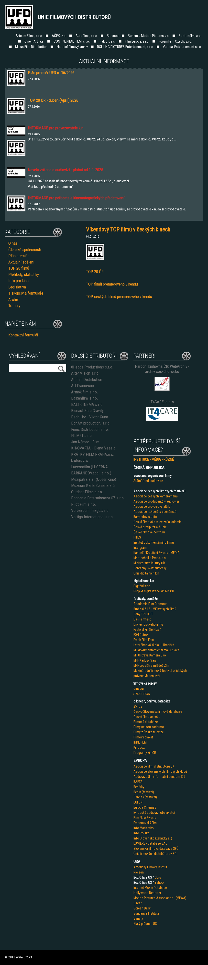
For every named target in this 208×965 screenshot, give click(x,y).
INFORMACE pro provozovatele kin (55, 128)
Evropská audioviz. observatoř (154, 813)
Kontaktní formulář (23, 335)
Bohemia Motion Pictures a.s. (148, 36)
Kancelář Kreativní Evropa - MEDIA (156, 553)
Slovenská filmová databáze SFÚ (155, 848)
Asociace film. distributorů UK (153, 766)
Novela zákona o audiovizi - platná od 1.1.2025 (65, 169)
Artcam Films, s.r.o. (29, 36)
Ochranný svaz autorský (149, 568)
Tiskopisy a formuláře (25, 293)
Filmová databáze (145, 722)
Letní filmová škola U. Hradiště (153, 645)
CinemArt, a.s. (34, 41)
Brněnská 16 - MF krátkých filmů (154, 609)
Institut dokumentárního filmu (153, 542)
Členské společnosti (24, 249)
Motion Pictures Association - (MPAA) (159, 898)
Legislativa (17, 287)
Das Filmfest (142, 619)
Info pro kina (18, 280)
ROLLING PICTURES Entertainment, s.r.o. (125, 47)
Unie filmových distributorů (74, 17)
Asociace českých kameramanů (155, 496)
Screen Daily (142, 908)
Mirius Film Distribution (31, 47)
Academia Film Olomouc (150, 604)
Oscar (137, 903)
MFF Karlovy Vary (144, 660)
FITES (137, 537)
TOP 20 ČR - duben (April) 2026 (53, 100)
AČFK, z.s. (59, 36)
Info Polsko (141, 833)
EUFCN (137, 802)
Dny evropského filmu (148, 624)
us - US (152, 924)
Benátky (138, 787)
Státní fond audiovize (148, 481)
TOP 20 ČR (95, 271)
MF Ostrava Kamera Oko (149, 655)
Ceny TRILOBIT (143, 614)
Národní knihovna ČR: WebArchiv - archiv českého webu (162, 369)
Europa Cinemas (144, 807)
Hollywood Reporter (147, 893)
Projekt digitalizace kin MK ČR (153, 591)
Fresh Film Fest (143, 640)
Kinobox (139, 747)
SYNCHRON (141, 694)
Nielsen (138, 872)
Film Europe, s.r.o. (137, 41)
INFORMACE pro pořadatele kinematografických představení (76, 197)
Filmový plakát (143, 737)
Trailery (14, 305)
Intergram (140, 548)
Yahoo (159, 883)
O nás (13, 243)
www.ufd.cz (24, 957)
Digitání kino (141, 586)
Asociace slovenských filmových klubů (160, 771)
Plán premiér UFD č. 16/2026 (51, 72)
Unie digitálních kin (146, 573)
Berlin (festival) (143, 792)
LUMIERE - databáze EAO (150, 843)
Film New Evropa (144, 818)
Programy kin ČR (144, 753)
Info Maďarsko (143, 828)
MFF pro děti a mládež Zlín (151, 665)
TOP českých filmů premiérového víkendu (119, 296)
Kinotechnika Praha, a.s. (149, 558)
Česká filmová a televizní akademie (157, 522)
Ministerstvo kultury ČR (149, 563)
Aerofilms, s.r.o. (87, 36)
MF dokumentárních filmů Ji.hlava (156, 650)
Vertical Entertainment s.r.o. (182, 47)
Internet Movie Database (150, 888)
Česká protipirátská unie (150, 527)
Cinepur (138, 688)
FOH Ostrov (141, 635)
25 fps (137, 706)
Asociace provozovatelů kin (152, 506)
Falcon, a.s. (108, 41)
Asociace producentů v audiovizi (156, 501)
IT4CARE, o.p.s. (162, 401)
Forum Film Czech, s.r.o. (175, 41)
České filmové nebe (146, 717)
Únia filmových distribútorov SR (154, 854)
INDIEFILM (140, 742)
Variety (138, 918)
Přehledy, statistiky (23, 274)
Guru (158, 877)
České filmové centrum (149, 532)
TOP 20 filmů (18, 268)
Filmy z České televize (148, 732)
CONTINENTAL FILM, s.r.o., (72, 41)
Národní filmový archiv (72, 47)
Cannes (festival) (145, 797)
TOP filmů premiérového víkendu (112, 284)
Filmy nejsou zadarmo (148, 727)
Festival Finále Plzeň (147, 630)
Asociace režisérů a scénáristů (154, 512)
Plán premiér (18, 255)
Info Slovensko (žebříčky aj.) (152, 838)
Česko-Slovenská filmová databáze (157, 711)
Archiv (13, 299)
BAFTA (137, 782)
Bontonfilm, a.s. (190, 36)
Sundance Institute (146, 913)
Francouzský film (145, 823)
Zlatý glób (140, 924)
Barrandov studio (145, 517)
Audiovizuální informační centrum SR (159, 777)
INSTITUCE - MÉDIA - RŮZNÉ (153, 459)
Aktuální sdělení (21, 262)
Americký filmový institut (150, 867)
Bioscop (113, 36)
